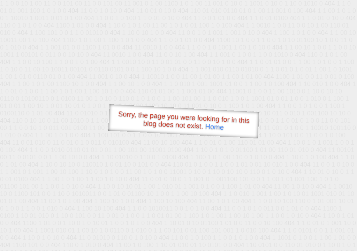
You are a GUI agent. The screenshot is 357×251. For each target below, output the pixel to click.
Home (214, 126)
